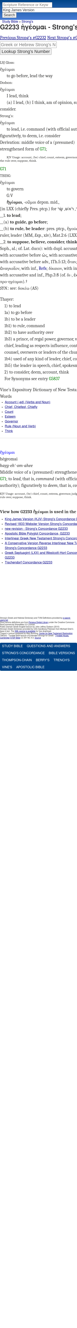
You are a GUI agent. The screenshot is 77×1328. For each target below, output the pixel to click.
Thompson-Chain (17, 660)
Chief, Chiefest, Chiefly (21, 407)
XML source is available (25, 631)
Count (9, 411)
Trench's (61, 660)
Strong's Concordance (23, 653)
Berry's (42, 660)
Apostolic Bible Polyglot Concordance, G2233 (37, 533)
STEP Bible (15, 638)
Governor (11, 421)
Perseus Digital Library (38, 622)
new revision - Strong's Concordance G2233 (36, 528)
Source (38, 638)
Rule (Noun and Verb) (20, 426)
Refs (42, 268)
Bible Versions (62, 653)
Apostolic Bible (30, 667)
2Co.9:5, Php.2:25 (42, 268)
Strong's (27, 21)
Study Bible (10, 21)
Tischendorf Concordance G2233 (28, 562)
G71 (43, 149)
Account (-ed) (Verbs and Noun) (27, 402)
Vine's (7, 667)
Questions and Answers (48, 646)
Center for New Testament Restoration (56, 634)
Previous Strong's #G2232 (23, 37)
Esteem (10, 416)
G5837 (54, 378)
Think (9, 431)
